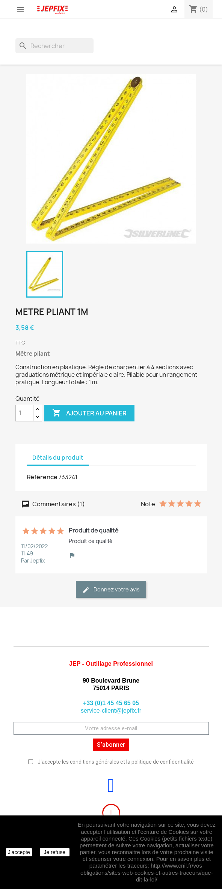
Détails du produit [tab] (57, 458)
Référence (42, 477)
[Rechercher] (54, 45)
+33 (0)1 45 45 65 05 (111, 703)
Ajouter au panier (89, 413)
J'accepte (19, 852)
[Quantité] (24, 413)
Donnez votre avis (111, 590)
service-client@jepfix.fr (111, 710)
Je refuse (54, 852)
